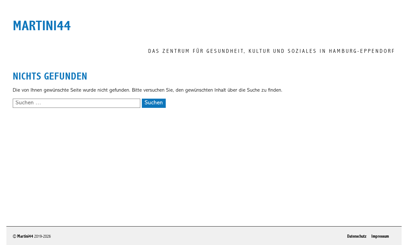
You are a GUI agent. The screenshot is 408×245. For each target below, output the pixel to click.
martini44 (42, 26)
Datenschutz (357, 236)
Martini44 (25, 236)
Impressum (380, 236)
